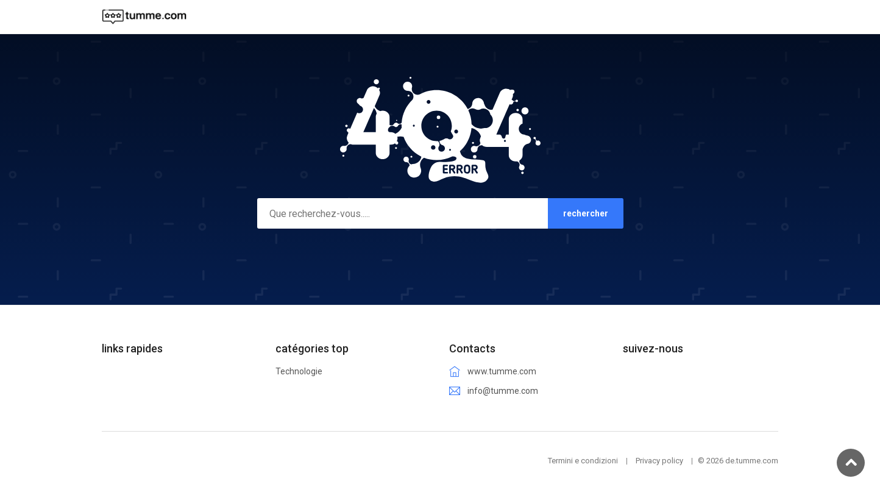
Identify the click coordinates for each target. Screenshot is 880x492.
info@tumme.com (502, 391)
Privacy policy (659, 460)
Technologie (298, 371)
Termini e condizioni (583, 460)
